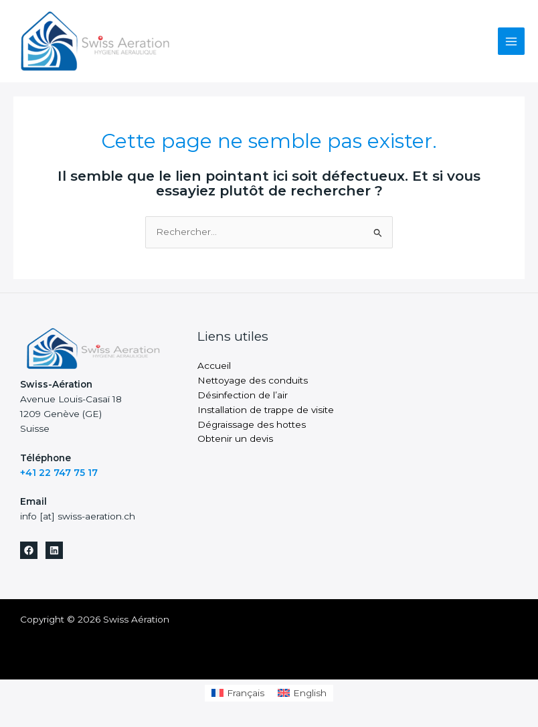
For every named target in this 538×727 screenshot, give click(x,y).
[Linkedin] (54, 550)
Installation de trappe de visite (265, 409)
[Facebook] (28, 550)
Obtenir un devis (235, 438)
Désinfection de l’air (242, 395)
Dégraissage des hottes (251, 424)
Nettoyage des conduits (252, 380)
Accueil (214, 365)
